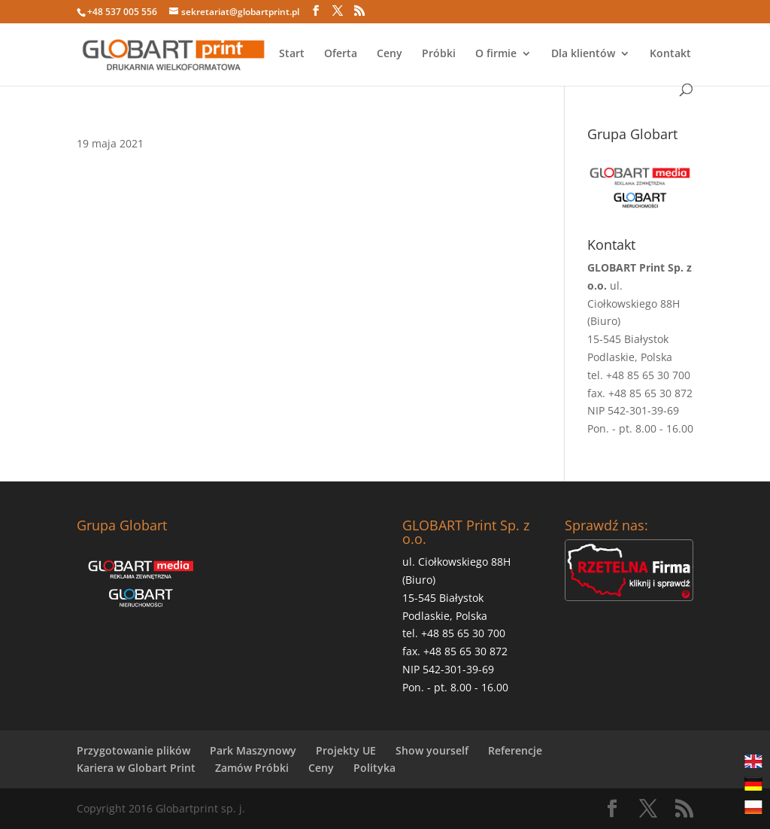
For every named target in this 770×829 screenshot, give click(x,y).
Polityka (374, 768)
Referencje (515, 750)
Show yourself (432, 750)
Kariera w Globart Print (136, 768)
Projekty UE (346, 750)
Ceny (389, 54)
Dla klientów (583, 54)
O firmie (496, 54)
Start (292, 54)
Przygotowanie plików (133, 750)
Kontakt (670, 54)
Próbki (439, 54)
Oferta (340, 54)
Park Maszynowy (253, 750)
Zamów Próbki (252, 768)
